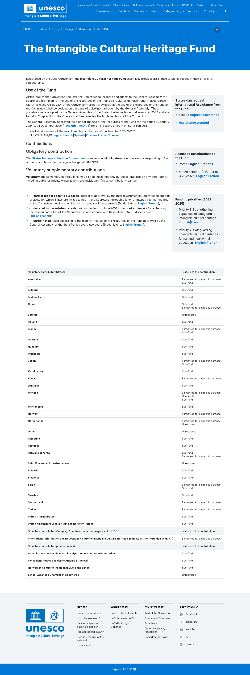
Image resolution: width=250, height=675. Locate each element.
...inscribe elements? (88, 618)
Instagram (187, 622)
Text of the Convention (158, 613)
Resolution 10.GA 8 (76, 125)
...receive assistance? (89, 613)
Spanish (79, 135)
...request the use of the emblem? (90, 638)
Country (209, 11)
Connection (217, 5)
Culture (43, 29)
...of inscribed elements (124, 613)
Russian (91, 135)
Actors (192, 11)
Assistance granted (194, 122)
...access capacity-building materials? (87, 625)
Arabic (102, 135)
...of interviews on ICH (123, 618)
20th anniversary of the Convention (151, 5)
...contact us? (84, 645)
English (200, 5)
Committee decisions (156, 636)
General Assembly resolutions (155, 630)
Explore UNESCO (182, 5)
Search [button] (224, 11)
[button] (217, 31)
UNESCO (28, 29)
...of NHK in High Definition (120, 625)
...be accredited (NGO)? (90, 631)
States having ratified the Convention (58, 158)
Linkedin (186, 644)
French (68, 135)
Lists (154, 11)
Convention (103, 11)
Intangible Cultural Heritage (45, 15)
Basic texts (151, 623)
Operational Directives (157, 618)
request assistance (204, 115)
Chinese (113, 135)
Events (122, 11)
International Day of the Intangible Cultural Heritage (104, 5)
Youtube (186, 629)
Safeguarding (172, 11)
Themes (138, 11)
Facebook (188, 614)
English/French (199, 164)
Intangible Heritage (63, 29)
